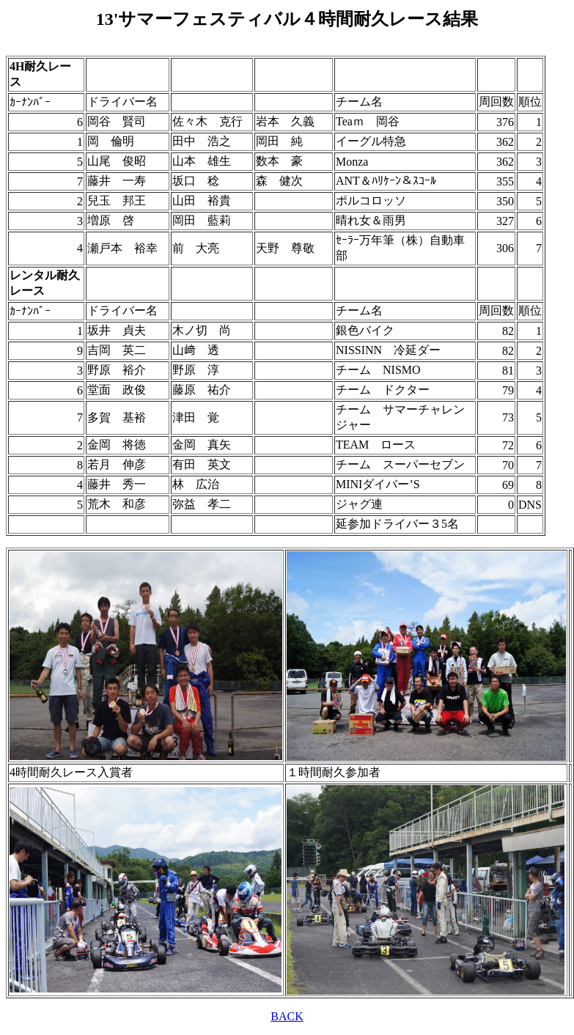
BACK (287, 1016)
